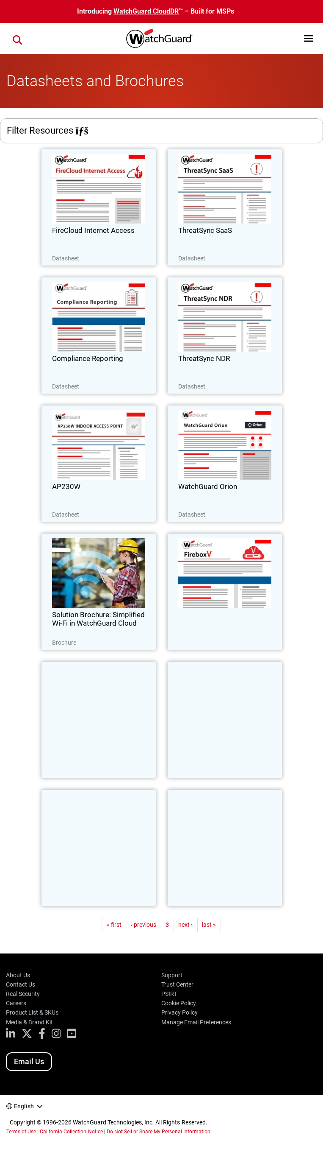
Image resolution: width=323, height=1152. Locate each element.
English (24, 1106)
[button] (308, 38)
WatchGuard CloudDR (146, 11)
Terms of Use (21, 1132)
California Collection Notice (71, 1132)
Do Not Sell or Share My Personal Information (159, 1132)
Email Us (29, 1061)
